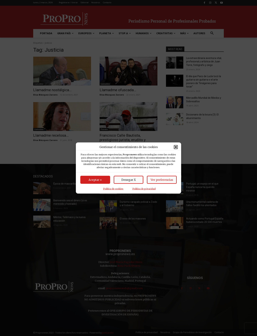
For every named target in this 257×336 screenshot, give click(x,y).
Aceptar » (95, 180)
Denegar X (128, 180)
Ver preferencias (162, 180)
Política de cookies (113, 188)
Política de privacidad (144, 188)
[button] (176, 147)
